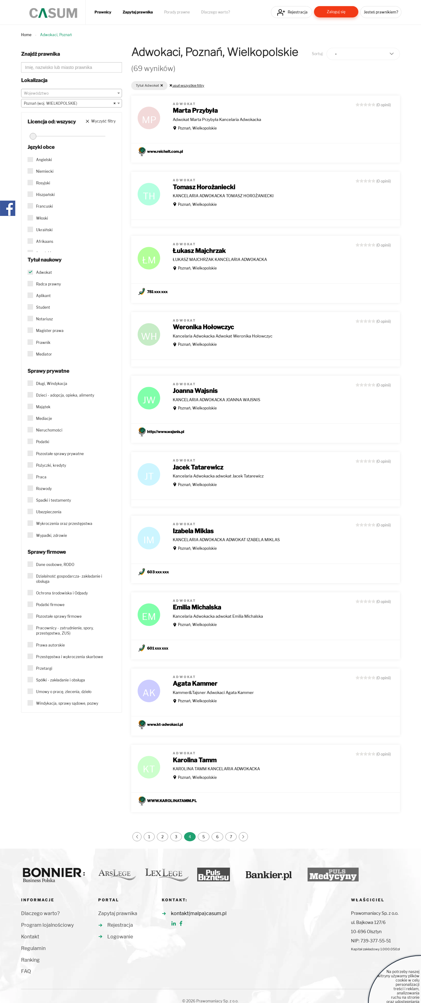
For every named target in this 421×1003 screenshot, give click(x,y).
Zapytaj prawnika (138, 12)
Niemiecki (45, 171)
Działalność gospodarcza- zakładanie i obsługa (69, 579)
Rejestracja (298, 12)
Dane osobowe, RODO (55, 564)
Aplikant (43, 295)
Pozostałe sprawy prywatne (60, 453)
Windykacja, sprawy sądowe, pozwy (67, 703)
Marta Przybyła (195, 110)
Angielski (44, 159)
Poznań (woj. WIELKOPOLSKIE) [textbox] (70, 103)
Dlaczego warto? (215, 12)
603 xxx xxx (158, 572)
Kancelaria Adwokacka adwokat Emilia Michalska (218, 616)
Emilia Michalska (197, 607)
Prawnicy (102, 12)
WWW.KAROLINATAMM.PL (172, 800)
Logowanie (120, 937)
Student (43, 307)
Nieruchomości (49, 430)
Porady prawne (177, 12)
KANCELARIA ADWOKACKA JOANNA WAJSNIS (216, 399)
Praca (41, 477)
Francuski (44, 206)
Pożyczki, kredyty (51, 465)
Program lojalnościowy (47, 925)
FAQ (26, 971)
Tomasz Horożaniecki (204, 187)
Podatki (42, 441)
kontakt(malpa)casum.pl (199, 913)
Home (26, 34)
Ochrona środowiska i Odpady (62, 593)
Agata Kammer (195, 683)
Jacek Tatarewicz (198, 467)
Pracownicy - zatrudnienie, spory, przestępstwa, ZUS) (65, 630)
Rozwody (44, 488)
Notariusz (44, 319)
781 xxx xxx (157, 291)
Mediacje (44, 418)
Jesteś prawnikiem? (381, 12)
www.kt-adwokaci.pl (165, 724)
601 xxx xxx (157, 648)
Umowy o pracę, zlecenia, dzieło (63, 691)
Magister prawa (50, 330)
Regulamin (33, 948)
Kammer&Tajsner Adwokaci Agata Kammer (213, 692)
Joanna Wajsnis (195, 390)
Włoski (42, 218)
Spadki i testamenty (53, 500)
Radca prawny (48, 284)
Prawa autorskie (50, 645)
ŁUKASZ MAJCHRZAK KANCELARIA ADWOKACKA (220, 259)
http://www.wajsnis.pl (165, 431)
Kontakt (30, 937)
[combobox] (71, 93)
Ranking (30, 960)
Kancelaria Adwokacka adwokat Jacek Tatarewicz (218, 475)
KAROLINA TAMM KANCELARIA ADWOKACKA (216, 768)
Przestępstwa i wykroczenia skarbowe (69, 656)
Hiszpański (45, 194)
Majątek (43, 407)
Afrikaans (44, 241)
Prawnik (43, 342)
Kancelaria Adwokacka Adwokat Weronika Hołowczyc (222, 336)
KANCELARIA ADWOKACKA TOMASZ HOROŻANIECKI (223, 195)
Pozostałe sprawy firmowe (59, 616)
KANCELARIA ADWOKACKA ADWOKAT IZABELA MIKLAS (226, 539)
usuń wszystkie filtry (187, 85)
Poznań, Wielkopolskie (197, 128)
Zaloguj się (336, 11)
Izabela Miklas (193, 531)
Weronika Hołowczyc (203, 327)
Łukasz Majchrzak (199, 251)
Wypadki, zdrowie (51, 535)
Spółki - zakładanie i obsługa (60, 680)
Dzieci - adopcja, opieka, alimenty (65, 395)
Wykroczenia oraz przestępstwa (64, 523)
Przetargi (44, 668)
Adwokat (44, 272)
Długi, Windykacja (51, 383)
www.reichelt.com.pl (165, 151)
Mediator (44, 354)
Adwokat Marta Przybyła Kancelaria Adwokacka (217, 119)
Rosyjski (43, 183)
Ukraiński (44, 230)
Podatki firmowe (50, 604)
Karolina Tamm (194, 760)
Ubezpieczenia (48, 512)
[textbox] (71, 93)
